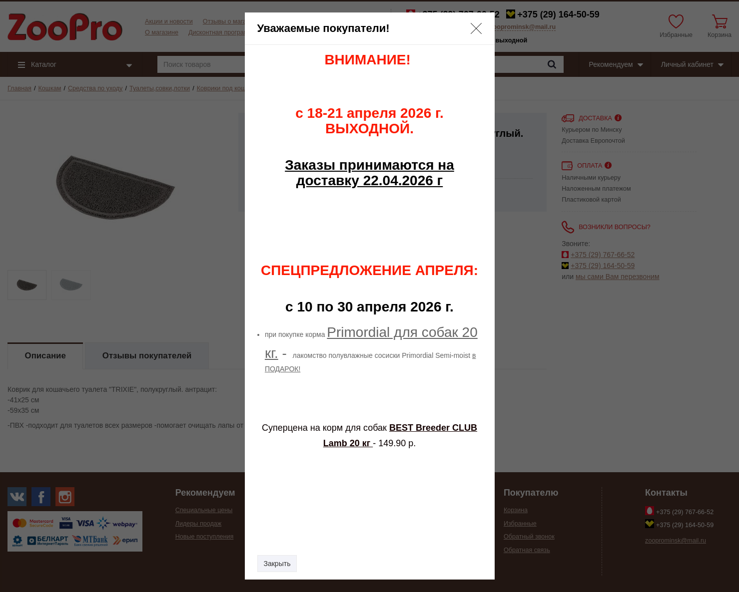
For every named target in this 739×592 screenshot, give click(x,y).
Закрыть (277, 564)
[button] (476, 28)
